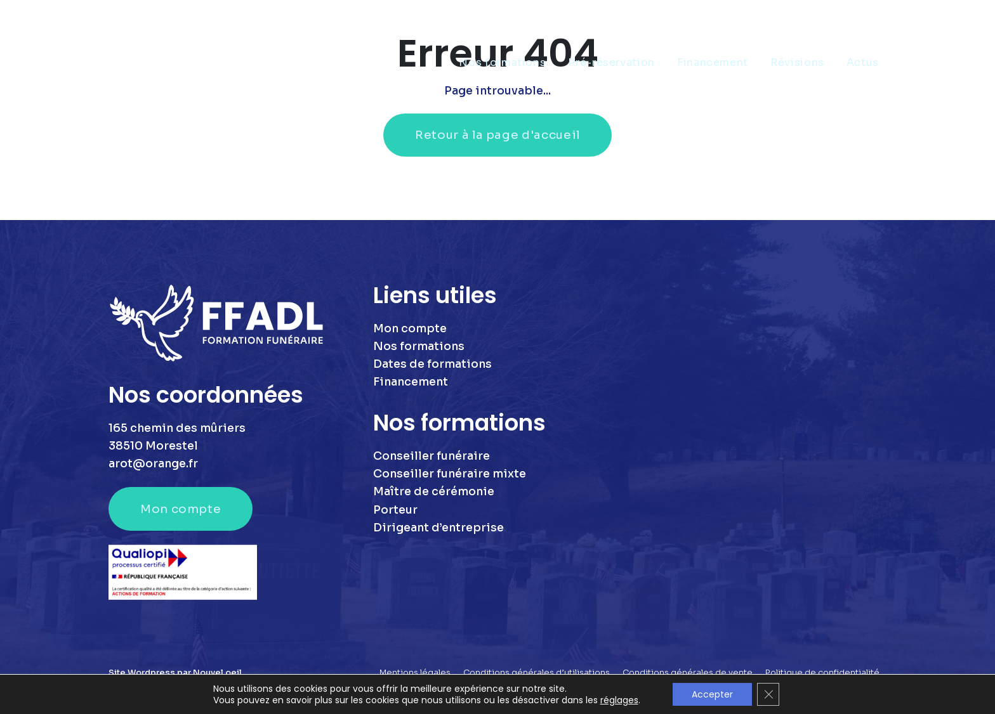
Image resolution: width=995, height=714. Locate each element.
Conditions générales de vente (688, 673)
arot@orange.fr (153, 464)
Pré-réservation (611, 62)
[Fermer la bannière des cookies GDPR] (768, 694)
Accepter (712, 694)
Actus (863, 62)
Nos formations (502, 62)
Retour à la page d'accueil (497, 134)
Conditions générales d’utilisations (536, 673)
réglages (619, 700)
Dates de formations (432, 364)
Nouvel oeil (217, 673)
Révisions (797, 62)
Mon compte (180, 509)
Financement (712, 62)
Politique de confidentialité (822, 673)
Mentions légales (415, 673)
